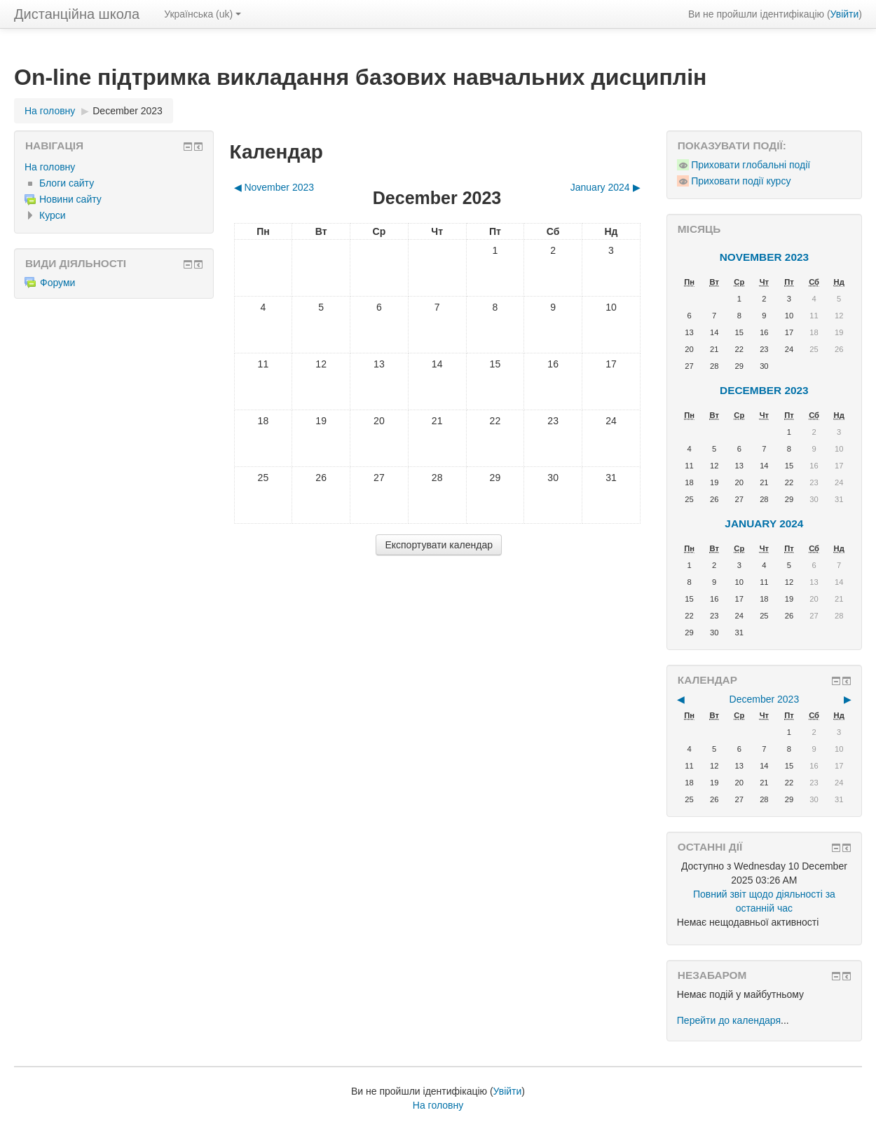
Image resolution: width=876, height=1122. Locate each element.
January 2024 (764, 523)
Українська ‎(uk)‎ (202, 14)
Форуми (50, 282)
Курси (52, 215)
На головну (50, 167)
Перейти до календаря (729, 1020)
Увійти (844, 14)
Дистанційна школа (76, 14)
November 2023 (764, 257)
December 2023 (128, 110)
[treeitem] (114, 167)
